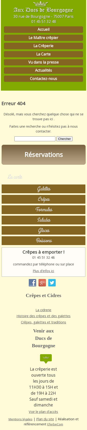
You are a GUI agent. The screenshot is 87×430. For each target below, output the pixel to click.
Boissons (43, 240)
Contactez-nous (43, 78)
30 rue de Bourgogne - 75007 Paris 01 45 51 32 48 (43, 19)
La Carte (43, 54)
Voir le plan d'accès (43, 411)
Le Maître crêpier (43, 37)
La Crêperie (43, 45)
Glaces (43, 230)
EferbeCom (55, 424)
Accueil (43, 29)
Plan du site (45, 419)
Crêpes (43, 199)
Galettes (43, 189)
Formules (43, 209)
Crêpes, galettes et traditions (43, 322)
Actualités (43, 70)
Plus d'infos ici (43, 271)
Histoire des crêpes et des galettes (43, 316)
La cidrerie (43, 310)
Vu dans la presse (43, 62)
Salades (43, 220)
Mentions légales (20, 419)
